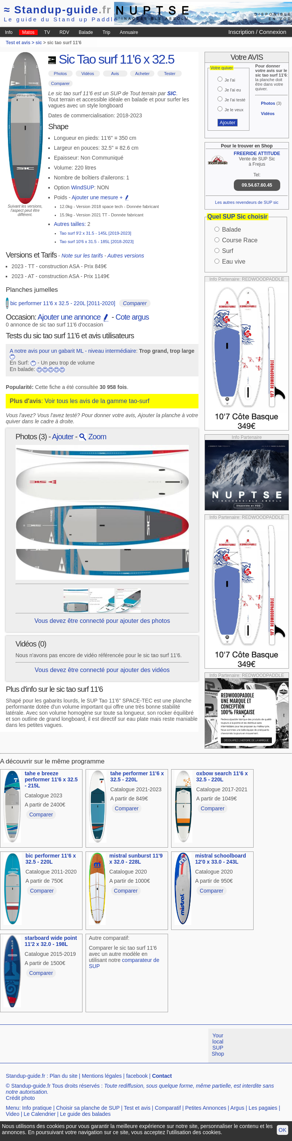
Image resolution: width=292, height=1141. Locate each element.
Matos (28, 32)
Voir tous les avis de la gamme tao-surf (96, 401)
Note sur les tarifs (82, 256)
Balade (86, 32)
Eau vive (233, 261)
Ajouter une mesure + (100, 197)
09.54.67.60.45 (257, 185)
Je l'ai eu (233, 90)
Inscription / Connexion (257, 32)
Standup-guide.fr (25, 1076)
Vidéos (87, 73)
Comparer (60, 83)
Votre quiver (222, 68)
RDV (64, 32)
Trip (106, 32)
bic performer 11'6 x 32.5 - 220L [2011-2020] (62, 303)
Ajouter (62, 436)
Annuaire (129, 32)
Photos (60, 73)
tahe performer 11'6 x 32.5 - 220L (137, 776)
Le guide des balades (85, 1114)
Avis (115, 73)
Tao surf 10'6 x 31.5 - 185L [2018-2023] (97, 241)
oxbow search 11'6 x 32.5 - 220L (222, 776)
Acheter (142, 73)
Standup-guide (57, 10)
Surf (227, 251)
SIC (171, 93)
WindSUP (82, 187)
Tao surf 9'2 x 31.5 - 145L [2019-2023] (95, 233)
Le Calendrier (40, 1114)
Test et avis (137, 1108)
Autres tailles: (70, 224)
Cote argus (132, 317)
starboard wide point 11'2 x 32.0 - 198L (51, 941)
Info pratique (37, 1108)
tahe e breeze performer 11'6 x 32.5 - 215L (51, 779)
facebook (137, 1076)
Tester (169, 73)
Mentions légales (102, 1076)
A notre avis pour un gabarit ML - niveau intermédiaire (73, 351)
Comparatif (168, 1108)
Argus (237, 1108)
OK (282, 1130)
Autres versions (126, 256)
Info (9, 32)
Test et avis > (20, 42)
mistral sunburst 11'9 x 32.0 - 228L (136, 859)
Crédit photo (20, 1098)
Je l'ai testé (235, 100)
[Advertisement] (138, 1046)
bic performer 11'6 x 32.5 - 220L (50, 859)
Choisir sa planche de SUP (87, 1108)
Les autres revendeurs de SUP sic (247, 202)
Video (12, 1114)
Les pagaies (263, 1108)
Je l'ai (230, 80)
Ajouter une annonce (74, 317)
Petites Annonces (205, 1108)
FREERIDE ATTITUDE (257, 153)
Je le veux (234, 109)
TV (47, 32)
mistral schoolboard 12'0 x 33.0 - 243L (220, 859)
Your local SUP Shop (218, 1044)
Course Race (239, 240)
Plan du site (64, 1076)
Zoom (92, 436)
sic (39, 42)
